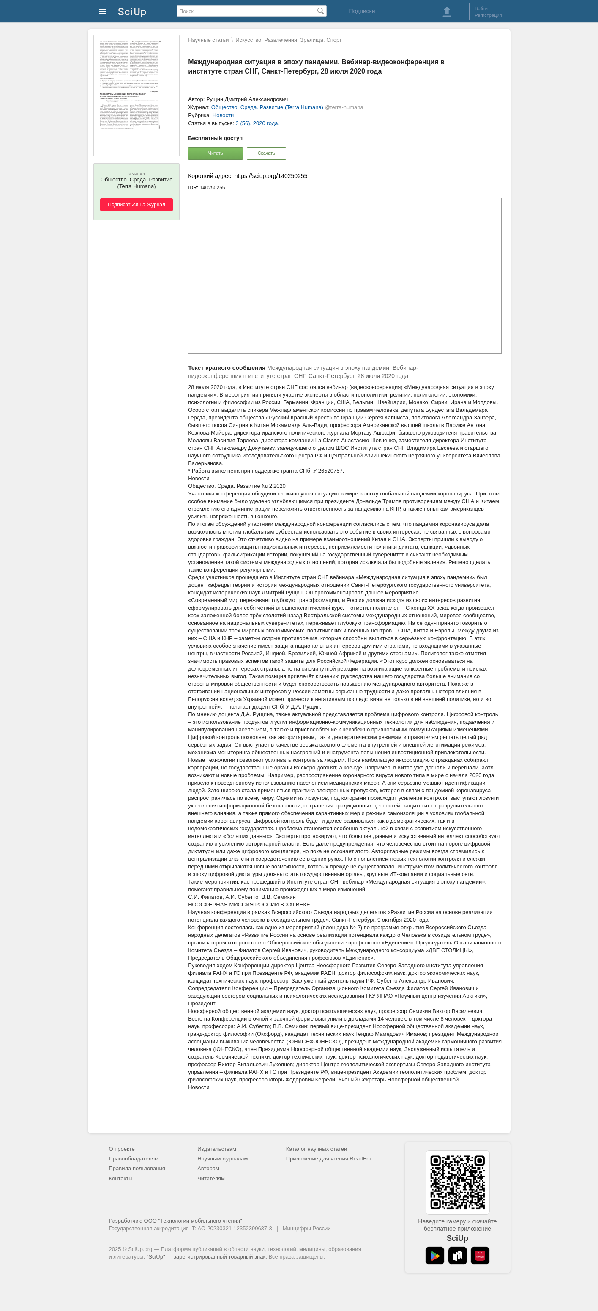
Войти (481, 8)
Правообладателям (133, 1158)
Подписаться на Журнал (136, 205)
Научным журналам (222, 1158)
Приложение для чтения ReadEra (328, 1158)
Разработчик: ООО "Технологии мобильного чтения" (175, 1221)
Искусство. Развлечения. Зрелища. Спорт (288, 40)
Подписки (362, 11)
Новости (223, 115)
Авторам (208, 1168)
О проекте (122, 1149)
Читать (215, 153)
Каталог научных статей (316, 1149)
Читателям (211, 1178)
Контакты (121, 1178)
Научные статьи (208, 40)
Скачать (266, 153)
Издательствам (216, 1149)
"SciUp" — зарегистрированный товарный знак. (207, 1257)
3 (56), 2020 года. (258, 123)
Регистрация (488, 15)
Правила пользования (137, 1168)
